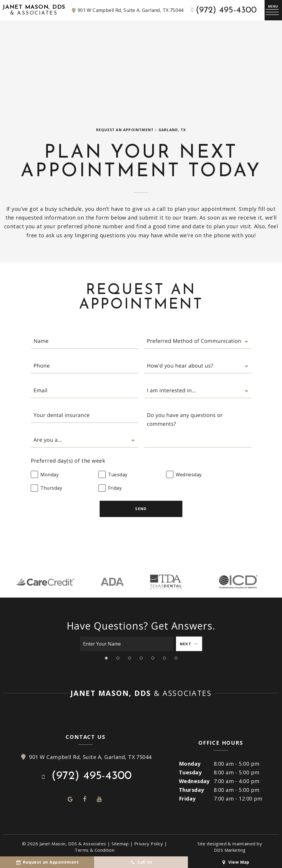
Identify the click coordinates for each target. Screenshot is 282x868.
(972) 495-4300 (222, 10)
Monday (190, 763)
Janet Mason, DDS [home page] (33, 10)
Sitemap (120, 843)
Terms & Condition (94, 850)
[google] (70, 799)
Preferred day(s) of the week (68, 460)
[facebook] (85, 799)
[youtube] (99, 799)
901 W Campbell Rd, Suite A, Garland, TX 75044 (127, 10)
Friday (187, 798)
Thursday (191, 789)
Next (189, 643)
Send (141, 508)
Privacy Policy (148, 843)
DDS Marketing (230, 850)
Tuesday (190, 772)
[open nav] (273, 10)
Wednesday (194, 781)
